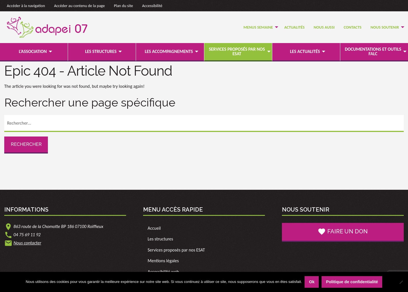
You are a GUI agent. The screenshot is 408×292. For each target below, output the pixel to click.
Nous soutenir (385, 27)
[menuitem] (259, 27)
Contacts (353, 27)
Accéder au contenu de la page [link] (79, 5)
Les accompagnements (169, 51)
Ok (311, 282)
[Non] (401, 282)
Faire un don (343, 231)
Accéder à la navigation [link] (26, 5)
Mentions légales (163, 260)
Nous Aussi (324, 27)
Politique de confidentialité (352, 282)
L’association (32, 51)
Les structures (100, 51)
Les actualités (305, 51)
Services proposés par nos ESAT (237, 51)
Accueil (154, 228)
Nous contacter (27, 243)
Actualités (294, 27)
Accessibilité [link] (152, 5)
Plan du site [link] (123, 5)
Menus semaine (258, 27)
